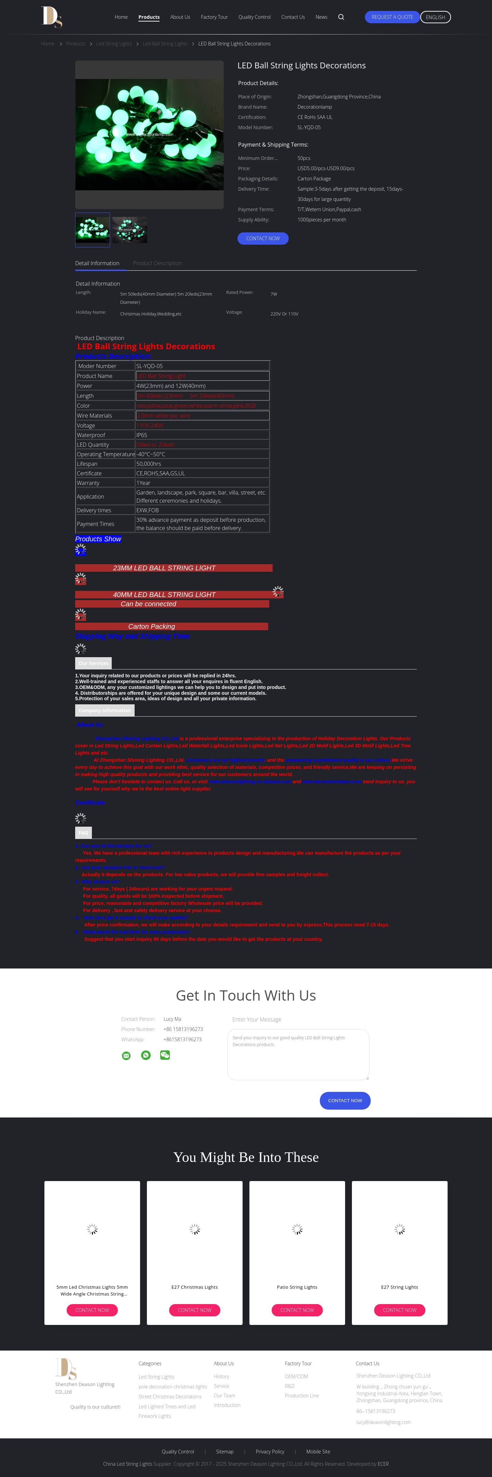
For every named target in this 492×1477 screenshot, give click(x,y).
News (321, 17)
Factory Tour (214, 17)
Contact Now (263, 238)
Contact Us (293, 17)
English (435, 17)
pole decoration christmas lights (173, 1386)
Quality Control (254, 17)
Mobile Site (318, 1451)
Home (121, 17)
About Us (180, 17)
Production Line (302, 1395)
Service (221, 1386)
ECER (383, 1464)
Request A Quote (392, 17)
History (221, 1376)
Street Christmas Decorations (170, 1396)
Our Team (224, 1395)
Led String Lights (156, 1376)
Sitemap (225, 1451)
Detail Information (97, 263)
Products (149, 17)
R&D (290, 1386)
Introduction (227, 1405)
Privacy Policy (270, 1451)
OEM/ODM (296, 1376)
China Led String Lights (127, 1464)
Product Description (157, 263)
